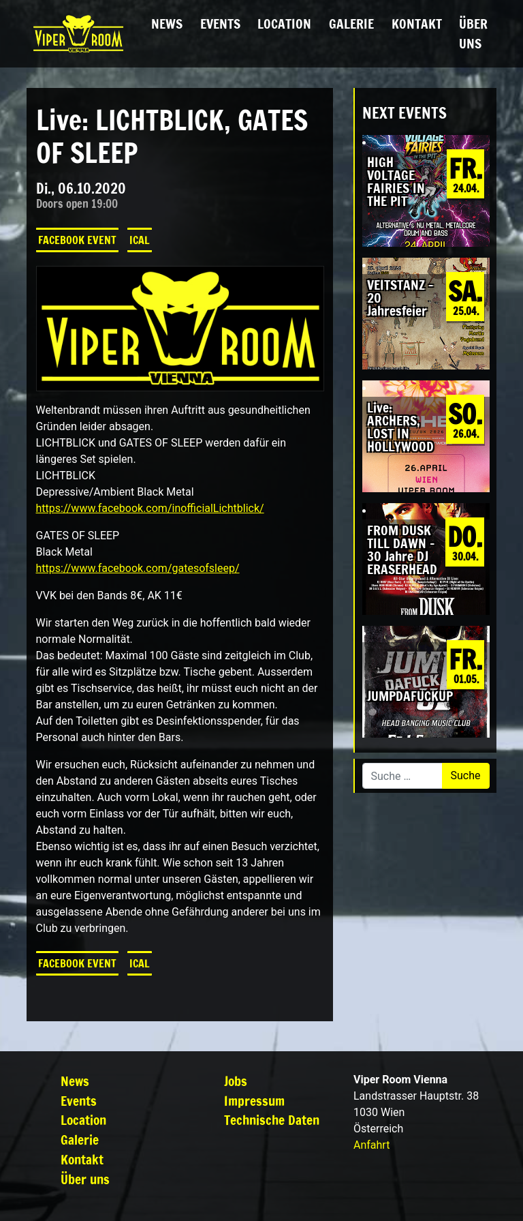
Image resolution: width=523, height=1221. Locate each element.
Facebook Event (77, 239)
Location (284, 23)
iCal (139, 239)
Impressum (254, 1100)
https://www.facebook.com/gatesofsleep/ (138, 568)
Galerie (351, 23)
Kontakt (417, 23)
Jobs (235, 1081)
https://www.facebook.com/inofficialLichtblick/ (150, 508)
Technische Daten (271, 1120)
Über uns (473, 33)
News (167, 23)
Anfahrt (371, 1145)
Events (220, 23)
